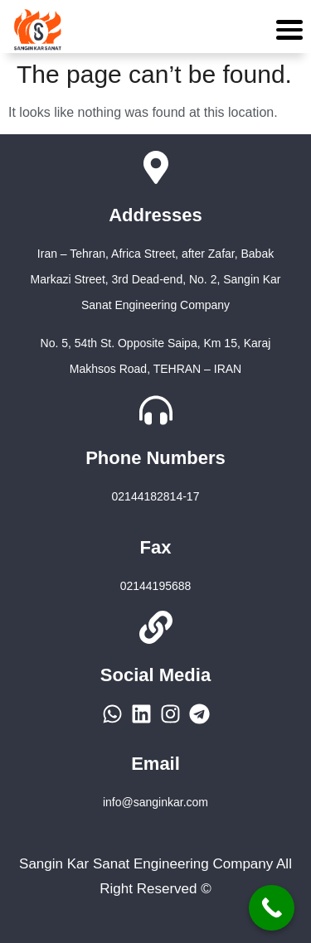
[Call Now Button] (271, 908)
